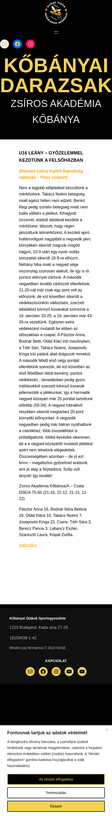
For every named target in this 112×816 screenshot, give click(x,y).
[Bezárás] (107, 730)
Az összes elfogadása (56, 779)
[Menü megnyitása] (56, 32)
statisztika (27, 545)
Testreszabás (56, 793)
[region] (56, 770)
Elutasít (56, 806)
